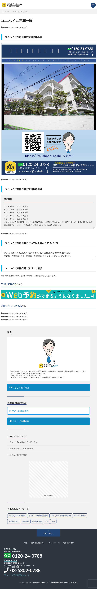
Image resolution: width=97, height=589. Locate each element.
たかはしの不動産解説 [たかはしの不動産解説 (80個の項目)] (17, 516)
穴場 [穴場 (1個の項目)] (46, 521)
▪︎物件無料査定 (68, 543)
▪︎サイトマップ (54, 543)
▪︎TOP (25, 543)
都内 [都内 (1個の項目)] (53, 521)
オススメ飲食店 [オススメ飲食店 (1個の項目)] (80, 516)
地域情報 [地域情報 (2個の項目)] (25, 521)
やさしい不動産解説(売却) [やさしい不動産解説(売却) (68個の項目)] (38, 516)
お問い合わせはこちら (11, 306)
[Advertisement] (48, 477)
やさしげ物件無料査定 (18, 455)
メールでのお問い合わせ (16, 575)
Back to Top (48, 533)
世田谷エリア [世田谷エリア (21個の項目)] (14, 521)
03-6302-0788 (22, 570)
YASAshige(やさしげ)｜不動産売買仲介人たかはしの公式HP (55, 582)
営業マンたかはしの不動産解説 (21, 448)
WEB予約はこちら (9, 284)
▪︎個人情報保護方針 (37, 543)
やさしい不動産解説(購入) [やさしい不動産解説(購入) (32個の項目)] (61, 516)
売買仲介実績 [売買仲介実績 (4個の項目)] (37, 521)
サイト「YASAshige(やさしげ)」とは (23, 442)
